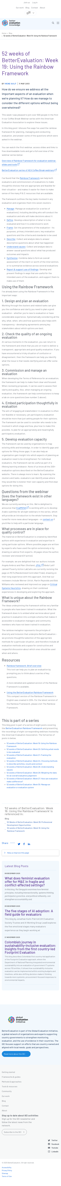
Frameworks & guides (11, 1077)
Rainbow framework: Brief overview (24, 665)
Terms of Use (7, 1176)
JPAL (38, 565)
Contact (34, 7)
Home (4, 33)
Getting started (8, 1072)
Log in (35, 2)
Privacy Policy (7, 1170)
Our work (20, 7)
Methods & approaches (11, 1081)
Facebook (55, 1144)
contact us (48, 519)
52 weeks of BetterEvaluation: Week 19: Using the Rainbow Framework (30, 36)
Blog (27, 7)
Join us (27, 2)
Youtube (55, 1148)
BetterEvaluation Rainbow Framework (24, 728)
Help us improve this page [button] (18, 853)
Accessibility (6, 1167)
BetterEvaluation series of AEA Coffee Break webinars (28, 170)
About (42, 7)
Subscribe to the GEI (12, 1132)
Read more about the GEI (14, 1054)
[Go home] (17, 23)
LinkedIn (55, 1151)
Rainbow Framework (30, 178)
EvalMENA (21, 507)
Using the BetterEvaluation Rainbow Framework (30, 692)
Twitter (55, 1140)
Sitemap (5, 1173)
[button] (53, 23)
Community (7, 1091)
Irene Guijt (10, 84)
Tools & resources (9, 1086)
